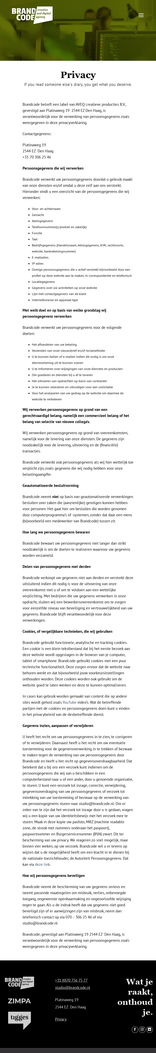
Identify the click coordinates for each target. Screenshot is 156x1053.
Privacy (61, 1019)
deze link (42, 864)
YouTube (69, 702)
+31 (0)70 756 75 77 (71, 980)
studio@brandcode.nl (72, 987)
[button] (141, 15)
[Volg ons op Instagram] (142, 1029)
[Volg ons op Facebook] (135, 1029)
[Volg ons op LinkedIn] (149, 1029)
